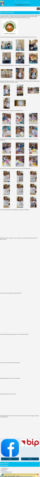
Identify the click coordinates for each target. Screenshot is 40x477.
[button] (37, 475)
